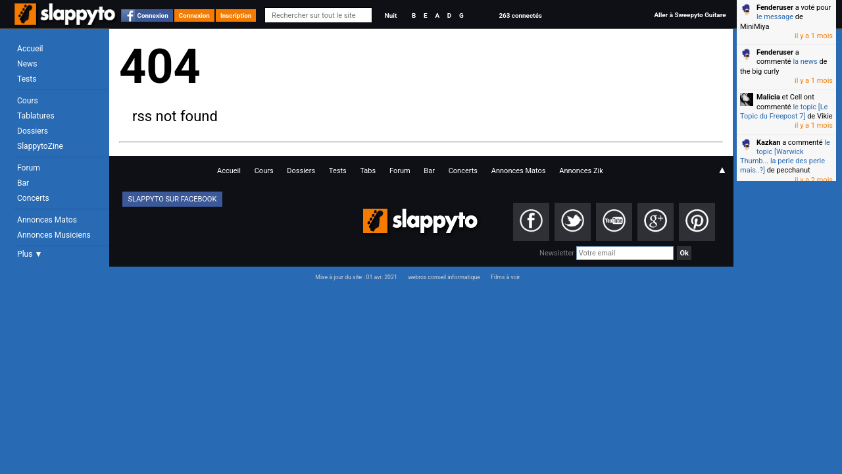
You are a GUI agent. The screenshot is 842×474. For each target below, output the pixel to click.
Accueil (30, 48)
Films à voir (505, 277)
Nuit (391, 15)
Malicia (768, 97)
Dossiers (32, 131)
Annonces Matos (47, 219)
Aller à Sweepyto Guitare (690, 14)
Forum (28, 167)
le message (774, 17)
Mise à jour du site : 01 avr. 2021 (356, 277)
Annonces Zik (581, 171)
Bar (23, 183)
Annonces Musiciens (54, 235)
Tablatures (36, 115)
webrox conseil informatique (444, 277)
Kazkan (768, 142)
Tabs (368, 171)
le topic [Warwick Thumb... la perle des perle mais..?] (785, 156)
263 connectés (520, 15)
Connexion (152, 15)
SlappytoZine (40, 146)
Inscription (236, 15)
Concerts (33, 198)
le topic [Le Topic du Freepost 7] (784, 111)
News (27, 63)
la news (805, 61)
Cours (27, 100)
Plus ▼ (29, 254)
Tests (26, 79)
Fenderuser (774, 7)
